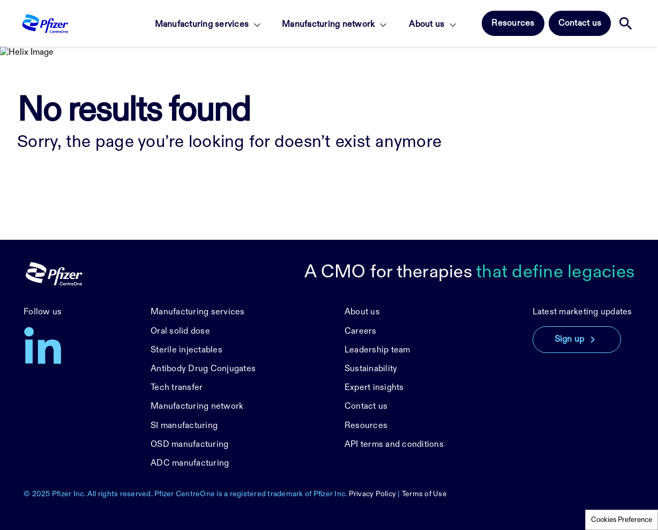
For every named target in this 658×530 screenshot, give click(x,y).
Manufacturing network (328, 24)
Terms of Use (424, 494)
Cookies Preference (621, 520)
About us (426, 24)
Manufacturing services (202, 24)
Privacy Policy (373, 494)
